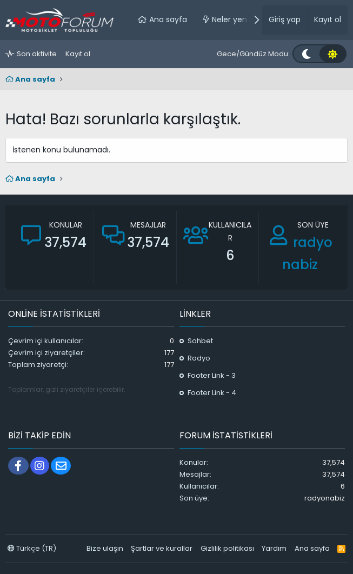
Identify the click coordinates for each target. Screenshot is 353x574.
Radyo (199, 358)
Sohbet (200, 341)
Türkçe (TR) (32, 548)
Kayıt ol (77, 54)
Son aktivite (37, 54)
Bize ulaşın (104, 548)
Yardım (274, 548)
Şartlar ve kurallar (161, 548)
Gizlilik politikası (227, 548)
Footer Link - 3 (212, 375)
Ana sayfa (168, 19)
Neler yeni (230, 19)
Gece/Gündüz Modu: (253, 54)
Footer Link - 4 (212, 393)
